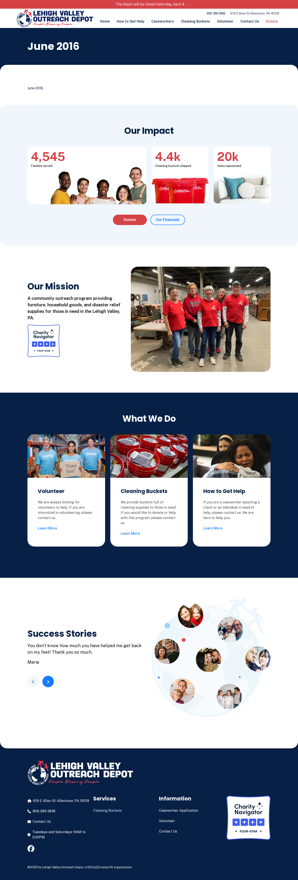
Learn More (47, 528)
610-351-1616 (216, 13)
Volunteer (225, 21)
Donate (272, 21)
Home (105, 21)
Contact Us (249, 21)
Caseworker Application (178, 810)
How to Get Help (130, 21)
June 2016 (35, 88)
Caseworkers (162, 21)
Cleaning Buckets (195, 21)
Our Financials (167, 220)
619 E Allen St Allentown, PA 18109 (254, 13)
